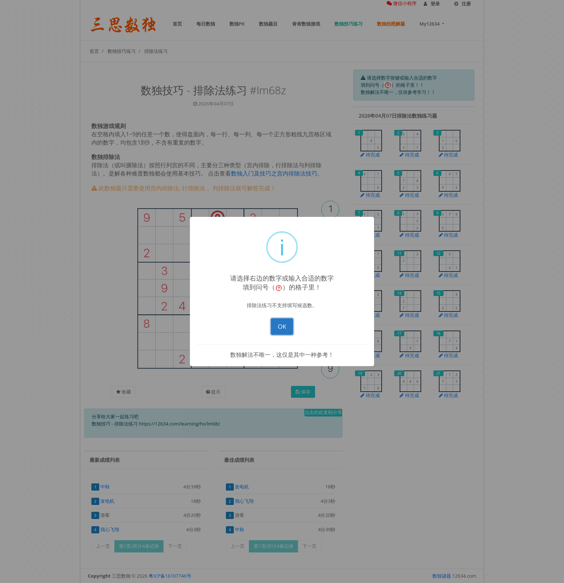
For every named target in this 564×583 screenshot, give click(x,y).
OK (282, 326)
